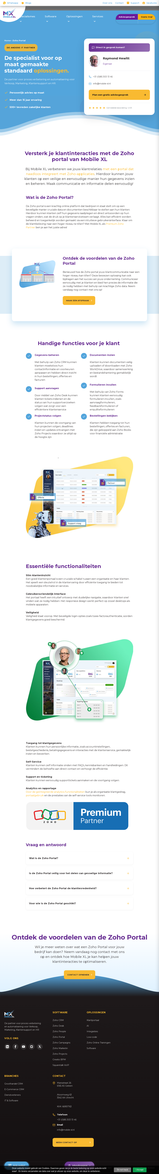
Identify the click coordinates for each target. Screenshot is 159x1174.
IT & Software (11, 1100)
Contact (119, 3)
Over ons (107, 3)
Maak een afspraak (77, 305)
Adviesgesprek (127, 17)
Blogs (28, 3)
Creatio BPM (59, 1059)
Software (50, 18)
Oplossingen (74, 18)
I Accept (139, 1170)
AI (88, 1025)
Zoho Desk (58, 1025)
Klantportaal (93, 1020)
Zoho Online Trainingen (99, 1042)
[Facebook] (15, 1047)
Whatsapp (12, 3)
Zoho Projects (60, 1054)
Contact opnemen (78, 975)
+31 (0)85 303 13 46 (103, 76)
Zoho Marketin (60, 1048)
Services (97, 18)
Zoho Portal (59, 1037)
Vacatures (151, 3)
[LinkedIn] (7, 1047)
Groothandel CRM (13, 1083)
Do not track (122, 1170)
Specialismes (26, 18)
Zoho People (59, 1031)
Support (135, 3)
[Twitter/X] (40, 1047)
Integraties (92, 1031)
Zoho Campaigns (61, 1042)
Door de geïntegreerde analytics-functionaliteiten (55, 791)
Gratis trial (146, 17)
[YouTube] (23, 1047)
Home (7, 40)
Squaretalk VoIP (61, 1065)
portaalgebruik (35, 795)
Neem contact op (66, 1142)
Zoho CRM (58, 1020)
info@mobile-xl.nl (102, 83)
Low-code (92, 1037)
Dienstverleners (12, 1095)
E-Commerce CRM (14, 1089)
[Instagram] (32, 1047)
